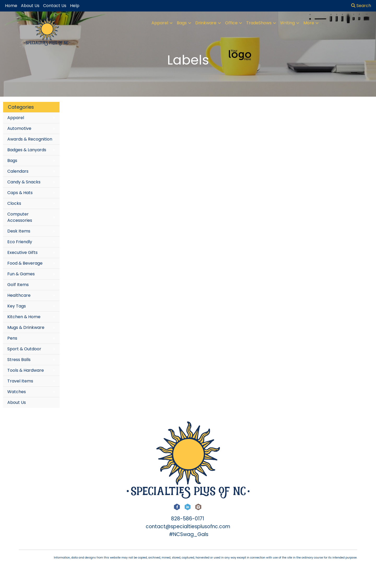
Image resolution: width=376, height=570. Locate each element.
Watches (16, 392)
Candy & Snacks (23, 182)
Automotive (19, 128)
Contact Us (54, 6)
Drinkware (205, 23)
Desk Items (18, 231)
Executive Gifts (22, 252)
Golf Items (18, 285)
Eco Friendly (19, 242)
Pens (12, 338)
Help (74, 6)
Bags (182, 23)
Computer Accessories (19, 217)
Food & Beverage (25, 263)
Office (231, 23)
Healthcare (19, 295)
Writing (287, 23)
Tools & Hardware (25, 370)
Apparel (159, 23)
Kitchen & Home (23, 317)
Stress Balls (19, 360)
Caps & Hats (20, 193)
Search (361, 6)
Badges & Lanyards (26, 150)
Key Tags (16, 306)
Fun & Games (21, 274)
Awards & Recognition (29, 139)
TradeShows (259, 23)
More (308, 23)
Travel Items (20, 381)
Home (11, 6)
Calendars (17, 171)
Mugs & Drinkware (25, 327)
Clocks (14, 203)
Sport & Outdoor (24, 349)
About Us (16, 402)
